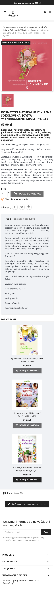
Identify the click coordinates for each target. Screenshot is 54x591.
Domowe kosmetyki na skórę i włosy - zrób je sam (27, 414)
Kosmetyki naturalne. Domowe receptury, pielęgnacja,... (27, 469)
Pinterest (28, 207)
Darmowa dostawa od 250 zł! (27, 3)
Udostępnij (14, 207)
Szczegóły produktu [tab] (24, 218)
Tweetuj (21, 207)
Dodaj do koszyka (27, 194)
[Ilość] (4, 194)
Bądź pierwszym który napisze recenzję (27, 504)
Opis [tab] (8, 218)
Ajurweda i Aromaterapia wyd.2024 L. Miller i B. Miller (27, 359)
